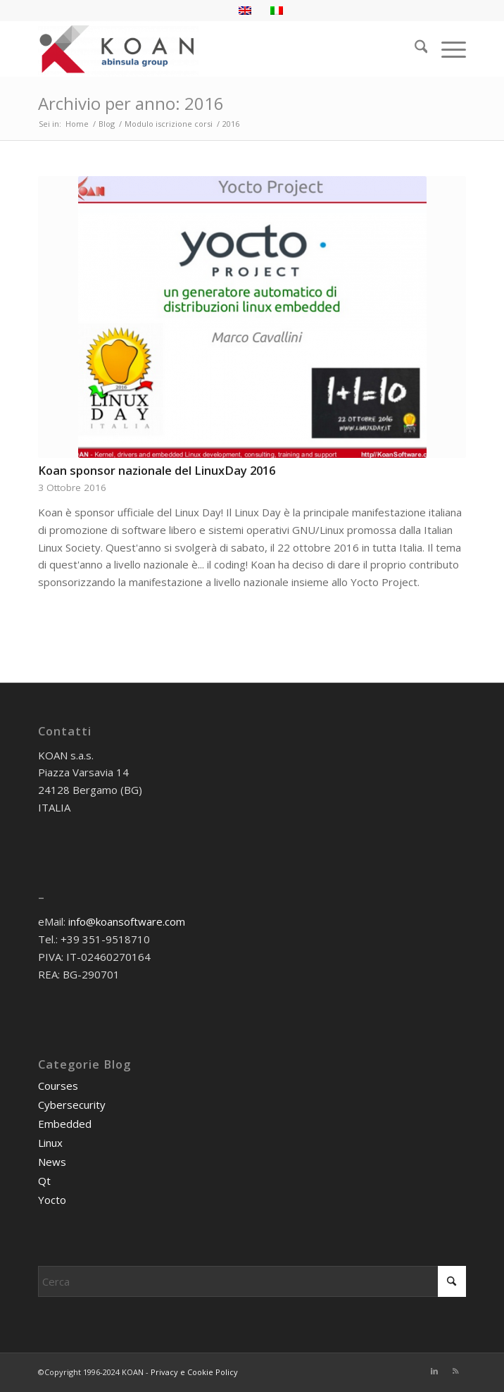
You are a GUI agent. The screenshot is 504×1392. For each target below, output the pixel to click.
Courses (58, 1086)
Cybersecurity (72, 1105)
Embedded (65, 1124)
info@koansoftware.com (126, 921)
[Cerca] (414, 48)
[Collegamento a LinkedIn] (434, 1370)
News (52, 1162)
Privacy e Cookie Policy (194, 1372)
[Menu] (446, 48)
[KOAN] (209, 48)
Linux (50, 1143)
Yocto (52, 1200)
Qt (44, 1181)
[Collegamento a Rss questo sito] (455, 1370)
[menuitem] (414, 48)
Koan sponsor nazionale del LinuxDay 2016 (156, 470)
